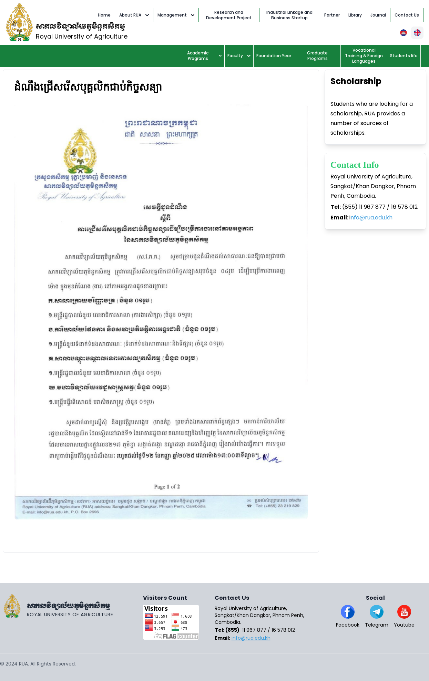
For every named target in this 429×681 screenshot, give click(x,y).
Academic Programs (204, 55)
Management (175, 15)
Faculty (239, 56)
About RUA (134, 15)
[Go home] (71, 606)
